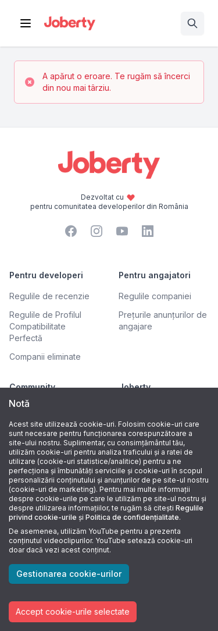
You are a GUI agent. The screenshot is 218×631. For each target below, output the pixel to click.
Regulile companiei (155, 296)
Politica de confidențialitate (132, 517)
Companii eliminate (45, 356)
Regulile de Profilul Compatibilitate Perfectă (45, 326)
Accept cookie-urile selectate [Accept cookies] (73, 611)
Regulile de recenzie (49, 296)
